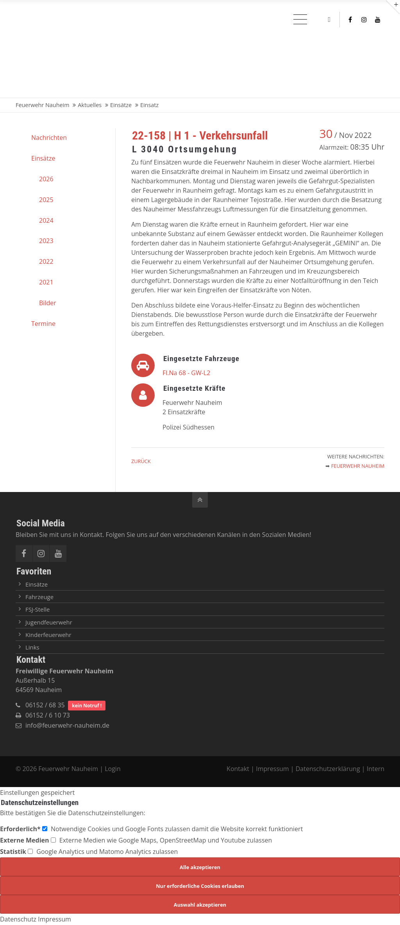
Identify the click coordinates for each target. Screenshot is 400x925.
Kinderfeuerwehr (48, 635)
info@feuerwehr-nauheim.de (67, 725)
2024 (46, 220)
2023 (46, 240)
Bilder (47, 303)
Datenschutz (18, 919)
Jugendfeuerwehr (48, 622)
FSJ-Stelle (37, 609)
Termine (43, 323)
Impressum (272, 768)
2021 (46, 282)
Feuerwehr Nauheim (357, 465)
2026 (46, 179)
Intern (375, 768)
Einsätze (43, 158)
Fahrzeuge (39, 597)
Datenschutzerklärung (328, 768)
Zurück (141, 461)
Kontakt (239, 768)
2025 (46, 199)
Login (113, 768)
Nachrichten (49, 137)
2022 (46, 261)
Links (32, 647)
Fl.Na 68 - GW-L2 (186, 373)
